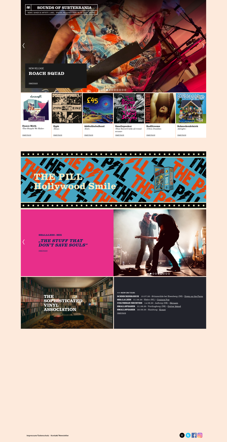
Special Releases (64, 12)
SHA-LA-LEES (124, 299)
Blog (80, 12)
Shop (85, 12)
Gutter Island (174, 306)
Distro (92, 12)
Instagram (200, 435)
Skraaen (174, 303)
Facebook (194, 435)
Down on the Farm (193, 296)
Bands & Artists (41, 12)
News (30, 12)
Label (52, 12)
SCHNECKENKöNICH (128, 296)
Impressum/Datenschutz (38, 435)
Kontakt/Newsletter (60, 435)
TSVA (74, 12)
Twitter (188, 435)
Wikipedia (182, 435)
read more (33, 83)
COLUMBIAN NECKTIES (129, 303)
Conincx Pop (163, 299)
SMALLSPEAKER (126, 306)
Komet (162, 309)
